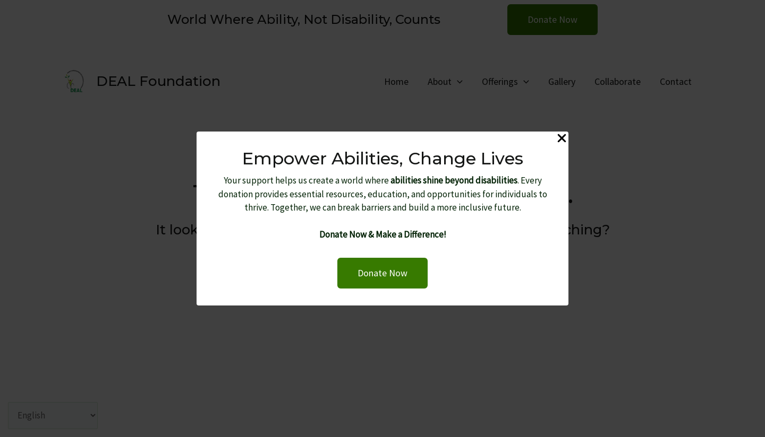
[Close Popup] (561, 139)
